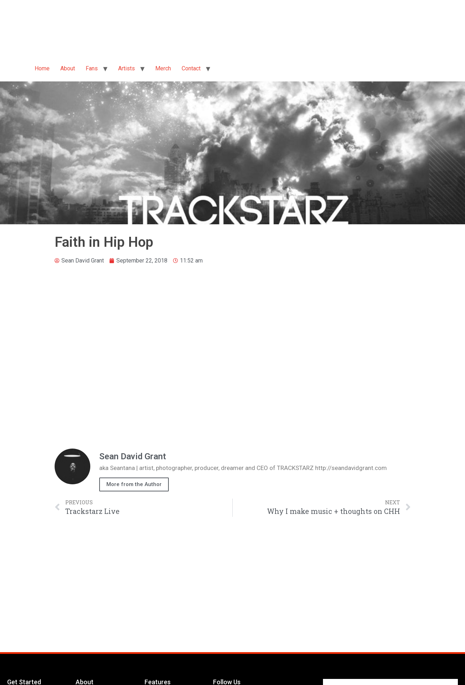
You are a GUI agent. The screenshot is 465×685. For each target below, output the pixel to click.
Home (42, 68)
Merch (163, 68)
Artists (126, 68)
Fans (92, 68)
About (67, 68)
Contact (191, 68)
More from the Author (134, 484)
